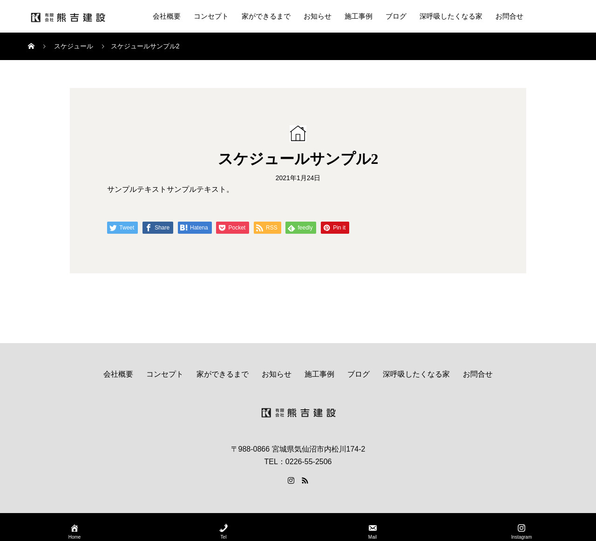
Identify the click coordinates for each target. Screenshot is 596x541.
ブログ (396, 16)
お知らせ (318, 16)
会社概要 (167, 16)
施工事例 (358, 16)
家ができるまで (266, 16)
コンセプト (211, 16)
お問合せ (509, 16)
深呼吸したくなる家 (451, 16)
